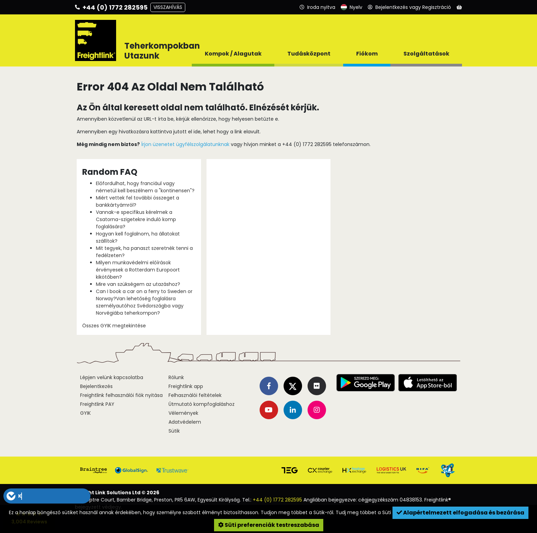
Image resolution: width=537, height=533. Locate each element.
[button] (46, 496)
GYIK (85, 413)
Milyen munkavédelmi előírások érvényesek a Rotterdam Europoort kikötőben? (138, 269)
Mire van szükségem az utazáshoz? (138, 284)
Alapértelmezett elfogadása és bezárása (460, 513)
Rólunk (176, 377)
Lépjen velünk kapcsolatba (111, 377)
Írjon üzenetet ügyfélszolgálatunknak (185, 144)
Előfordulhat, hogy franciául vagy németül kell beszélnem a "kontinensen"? (145, 187)
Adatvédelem (184, 422)
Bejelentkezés (96, 386)
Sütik (174, 430)
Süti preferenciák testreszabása (268, 525)
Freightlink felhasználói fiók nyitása (121, 395)
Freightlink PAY (97, 404)
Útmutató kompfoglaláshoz (201, 404)
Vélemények (183, 413)
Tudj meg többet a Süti (364, 512)
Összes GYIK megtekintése (114, 325)
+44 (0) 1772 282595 (277, 499)
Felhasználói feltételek (195, 395)
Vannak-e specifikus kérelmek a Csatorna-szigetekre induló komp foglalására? (136, 219)
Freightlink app (185, 386)
